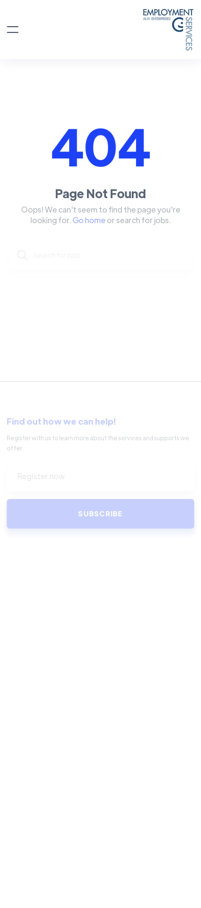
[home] (106, 29)
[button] (13, 29)
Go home (89, 220)
